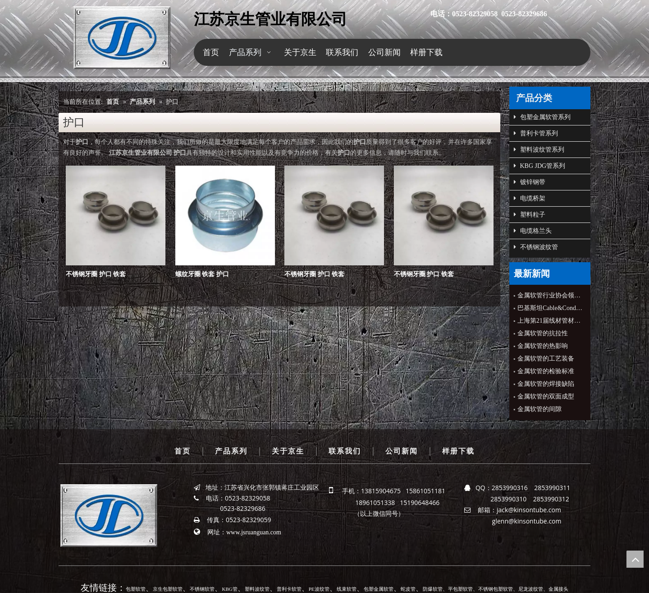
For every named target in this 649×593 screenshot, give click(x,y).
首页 (182, 451)
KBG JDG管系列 (539, 166)
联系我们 (345, 451)
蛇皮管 (408, 589)
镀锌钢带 (529, 182)
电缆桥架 (529, 198)
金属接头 (558, 589)
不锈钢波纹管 (536, 247)
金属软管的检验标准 (545, 371)
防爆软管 (433, 589)
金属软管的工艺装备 (545, 358)
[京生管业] (122, 38)
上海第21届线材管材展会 (549, 320)
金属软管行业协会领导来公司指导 (549, 295)
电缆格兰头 (533, 231)
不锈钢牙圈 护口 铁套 (96, 274)
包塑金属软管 (378, 589)
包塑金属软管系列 (542, 117)
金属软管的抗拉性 (542, 333)
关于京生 (288, 451)
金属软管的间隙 (539, 409)
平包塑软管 (460, 589)
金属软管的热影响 (542, 346)
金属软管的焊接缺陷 (545, 383)
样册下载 (458, 451)
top (635, 559)
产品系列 (231, 451)
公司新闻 (401, 451)
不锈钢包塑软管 (495, 589)
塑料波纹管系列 (539, 149)
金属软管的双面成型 (545, 396)
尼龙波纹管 (530, 589)
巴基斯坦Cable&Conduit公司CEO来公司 (549, 308)
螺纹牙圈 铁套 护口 (202, 274)
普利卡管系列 (536, 133)
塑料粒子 (529, 214)
